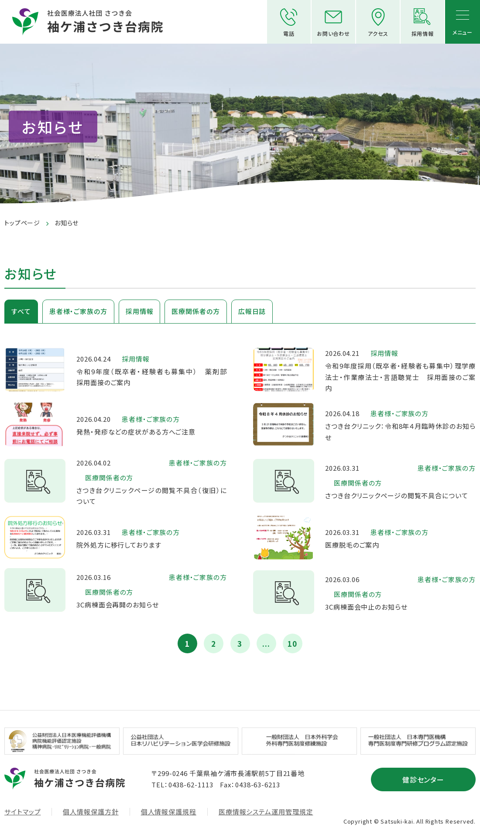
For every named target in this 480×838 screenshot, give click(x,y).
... (266, 643)
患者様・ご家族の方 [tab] (78, 311)
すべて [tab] (21, 311)
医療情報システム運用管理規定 (266, 812)
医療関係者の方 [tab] (195, 311)
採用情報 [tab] (140, 311)
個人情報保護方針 (90, 812)
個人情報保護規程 (168, 812)
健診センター (423, 779)
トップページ (22, 222)
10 (292, 643)
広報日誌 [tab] (252, 311)
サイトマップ (22, 812)
